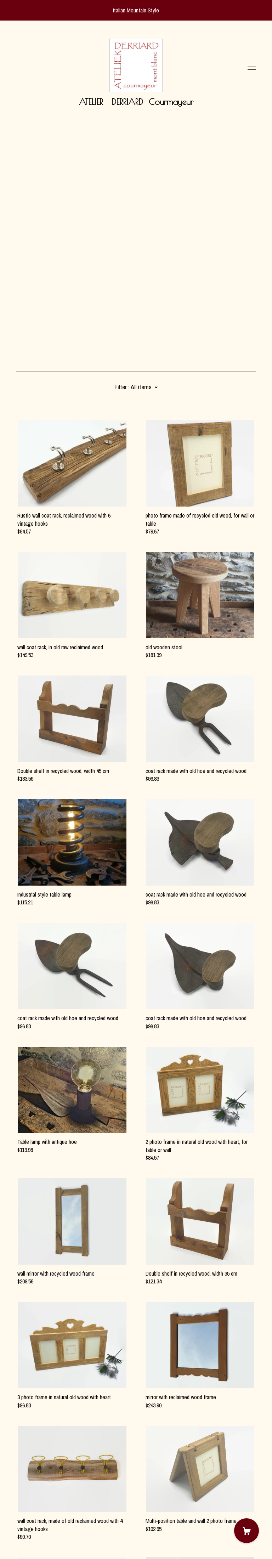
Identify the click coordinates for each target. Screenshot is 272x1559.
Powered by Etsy (34, 1539)
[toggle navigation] (252, 66)
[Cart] (246, 1530)
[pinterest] (19, 1500)
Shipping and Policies (39, 1520)
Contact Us (28, 1512)
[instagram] (29, 1500)
